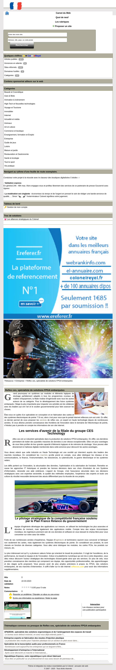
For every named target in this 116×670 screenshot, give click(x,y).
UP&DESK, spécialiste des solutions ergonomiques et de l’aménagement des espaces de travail (47, 632)
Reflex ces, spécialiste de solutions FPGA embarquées (49, 381)
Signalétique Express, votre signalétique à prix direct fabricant (32, 656)
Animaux (8, 123)
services (43, 420)
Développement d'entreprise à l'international (24, 650)
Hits (6, 577)
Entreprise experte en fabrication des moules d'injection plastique (34, 638)
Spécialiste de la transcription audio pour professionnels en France (34, 644)
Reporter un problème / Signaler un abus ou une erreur (36, 594)
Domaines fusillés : (14, 71)
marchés (44, 455)
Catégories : (11, 75)
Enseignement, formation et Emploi (19, 135)
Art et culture (9, 127)
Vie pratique (9, 166)
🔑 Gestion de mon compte (15, 207)
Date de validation (8, 582)
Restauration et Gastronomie (16, 154)
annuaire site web (81, 666)
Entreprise (8, 139)
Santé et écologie (11, 158)
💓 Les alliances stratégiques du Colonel (21, 219)
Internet (7, 115)
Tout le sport (9, 162)
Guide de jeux (10, 143)
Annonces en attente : (15, 63)
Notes (7, 588)
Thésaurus (8, 381)
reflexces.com (77, 567)
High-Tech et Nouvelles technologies (19, 104)
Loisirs (7, 146)
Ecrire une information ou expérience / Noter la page (35, 598)
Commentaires (11, 591)
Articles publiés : (14, 59)
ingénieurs (59, 540)
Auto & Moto (9, 96)
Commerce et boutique (14, 131)
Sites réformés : (13, 67)
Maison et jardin (11, 150)
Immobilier (8, 111)
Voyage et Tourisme (12, 108)
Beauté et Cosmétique (13, 92)
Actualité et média (11, 119)
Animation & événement (14, 100)
